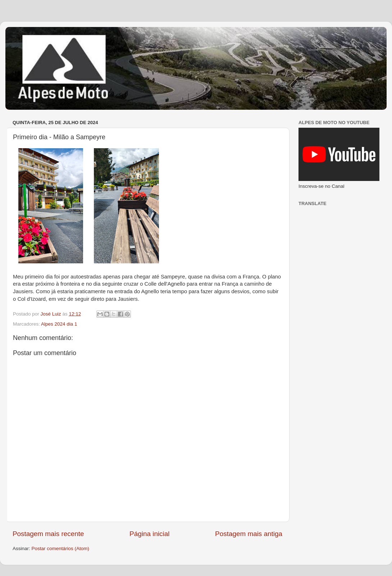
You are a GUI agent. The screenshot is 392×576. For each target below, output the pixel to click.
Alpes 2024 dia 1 (59, 324)
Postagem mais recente (48, 534)
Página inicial (149, 534)
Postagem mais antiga (248, 534)
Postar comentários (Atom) (61, 548)
